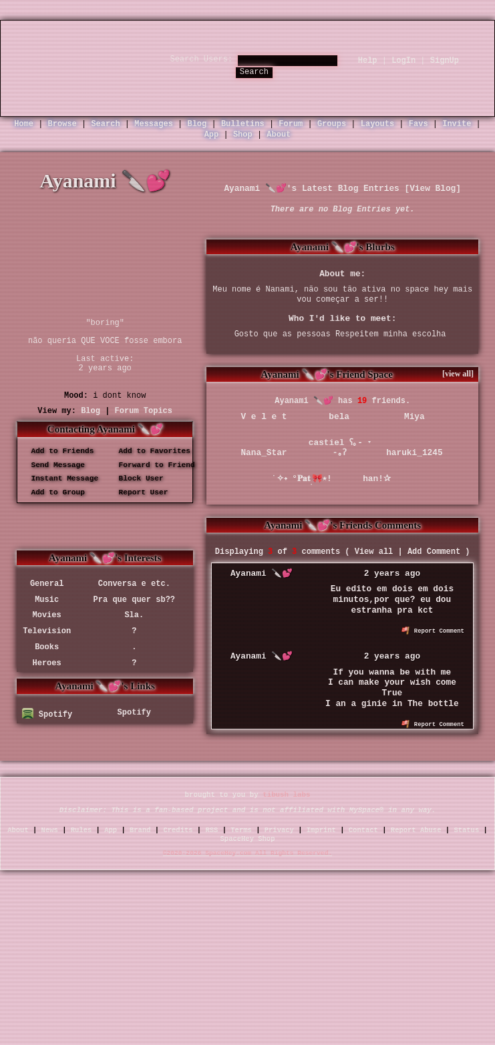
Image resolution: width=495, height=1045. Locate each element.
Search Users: (201, 59)
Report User (139, 492)
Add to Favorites (150, 451)
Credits (177, 830)
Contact (363, 830)
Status (466, 830)
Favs (418, 124)
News (49, 830)
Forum (291, 124)
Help (367, 60)
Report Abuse (416, 830)
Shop (243, 135)
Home (23, 124)
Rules (81, 830)
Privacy (279, 830)
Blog (196, 124)
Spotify (47, 714)
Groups (331, 124)
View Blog (432, 189)
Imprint (321, 830)
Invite (456, 124)
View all (374, 552)
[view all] (458, 373)
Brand (140, 830)
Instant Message (60, 479)
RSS (211, 830)
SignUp (444, 60)
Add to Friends (58, 451)
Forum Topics (143, 411)
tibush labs (286, 795)
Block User (137, 479)
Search (254, 72)
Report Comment (432, 632)
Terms (241, 830)
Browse (62, 124)
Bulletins (243, 124)
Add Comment (433, 552)
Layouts (377, 124)
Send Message (53, 465)
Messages (153, 124)
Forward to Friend (152, 465)
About (279, 135)
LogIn (403, 60)
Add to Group (53, 492)
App (211, 135)
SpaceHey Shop (247, 839)
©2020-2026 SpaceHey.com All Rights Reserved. (247, 853)
